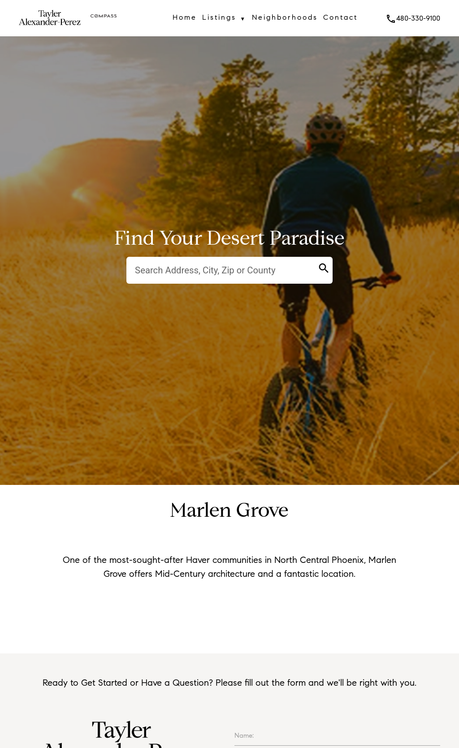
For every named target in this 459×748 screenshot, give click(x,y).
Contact (340, 17)
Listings (224, 19)
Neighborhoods (285, 17)
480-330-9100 (412, 18)
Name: (244, 735)
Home (185, 17)
